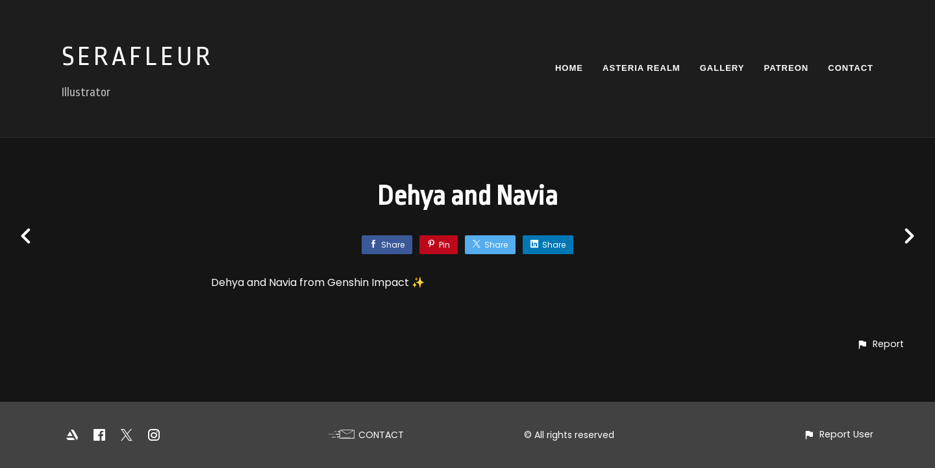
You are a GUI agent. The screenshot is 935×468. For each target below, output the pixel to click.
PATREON (786, 68)
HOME (569, 68)
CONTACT (850, 68)
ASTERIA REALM (641, 68)
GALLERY (722, 68)
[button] (880, 344)
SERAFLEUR (138, 57)
